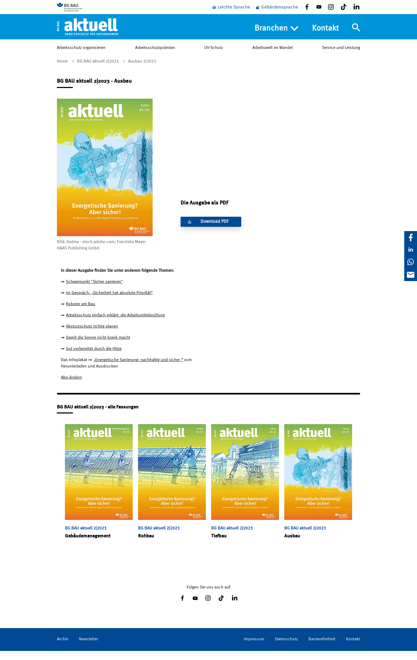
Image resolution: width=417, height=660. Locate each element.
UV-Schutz (213, 55)
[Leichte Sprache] (231, 11)
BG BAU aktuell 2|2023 (98, 70)
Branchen (276, 36)
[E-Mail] (410, 274)
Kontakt (325, 36)
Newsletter (88, 648)
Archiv (62, 648)
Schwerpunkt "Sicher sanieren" (94, 291)
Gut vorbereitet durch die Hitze (94, 358)
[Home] (87, 34)
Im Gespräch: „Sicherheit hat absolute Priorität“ (109, 302)
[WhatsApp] (410, 262)
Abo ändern (71, 387)
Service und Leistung (341, 55)
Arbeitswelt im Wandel (272, 55)
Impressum (254, 648)
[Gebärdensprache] (276, 11)
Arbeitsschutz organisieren (81, 55)
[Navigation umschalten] (356, 35)
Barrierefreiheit (321, 648)
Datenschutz (286, 648)
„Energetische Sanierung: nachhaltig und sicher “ (138, 369)
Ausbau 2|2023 (142, 70)
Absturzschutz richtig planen (92, 335)
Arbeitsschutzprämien (155, 55)
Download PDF (215, 230)
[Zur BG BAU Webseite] (81, 11)
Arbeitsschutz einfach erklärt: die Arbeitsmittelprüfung (115, 324)
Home (63, 70)
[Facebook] (410, 237)
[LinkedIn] (410, 250)
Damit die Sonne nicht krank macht (98, 347)
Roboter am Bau (80, 313)
